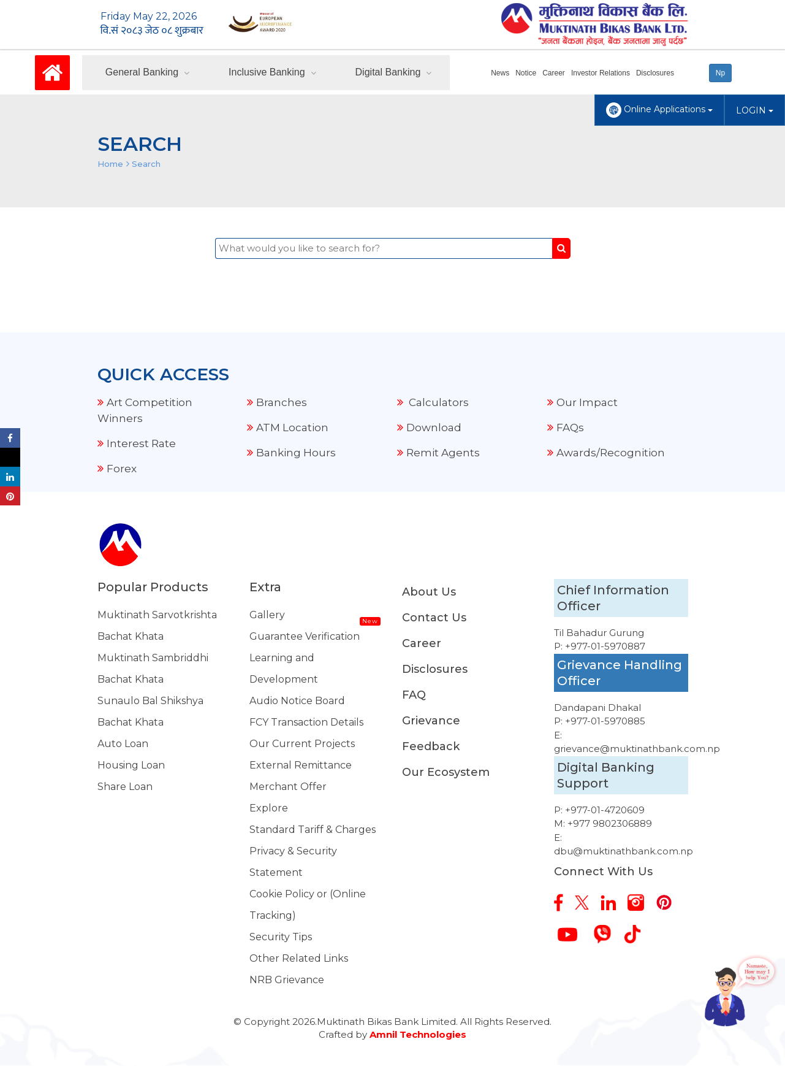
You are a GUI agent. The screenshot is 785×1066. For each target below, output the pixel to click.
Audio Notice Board (297, 701)
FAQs (570, 427)
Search (146, 164)
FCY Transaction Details (306, 722)
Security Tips (280, 937)
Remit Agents (443, 453)
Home (110, 164)
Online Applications (659, 110)
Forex (122, 468)
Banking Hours (296, 453)
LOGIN (754, 110)
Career (553, 73)
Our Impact (587, 402)
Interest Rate (141, 443)
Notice (525, 73)
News (500, 73)
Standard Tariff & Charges (312, 829)
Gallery (267, 615)
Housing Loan (131, 765)
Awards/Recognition (610, 453)
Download (433, 427)
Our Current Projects (302, 744)
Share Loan (125, 786)
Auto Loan (122, 744)
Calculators (437, 402)
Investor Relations (600, 73)
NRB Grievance (286, 980)
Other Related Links (298, 958)
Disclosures (655, 73)
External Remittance (300, 765)
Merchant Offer (288, 786)
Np (720, 73)
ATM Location (292, 427)
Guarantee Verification (304, 636)
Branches (281, 402)
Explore (268, 808)
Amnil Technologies (418, 1034)
